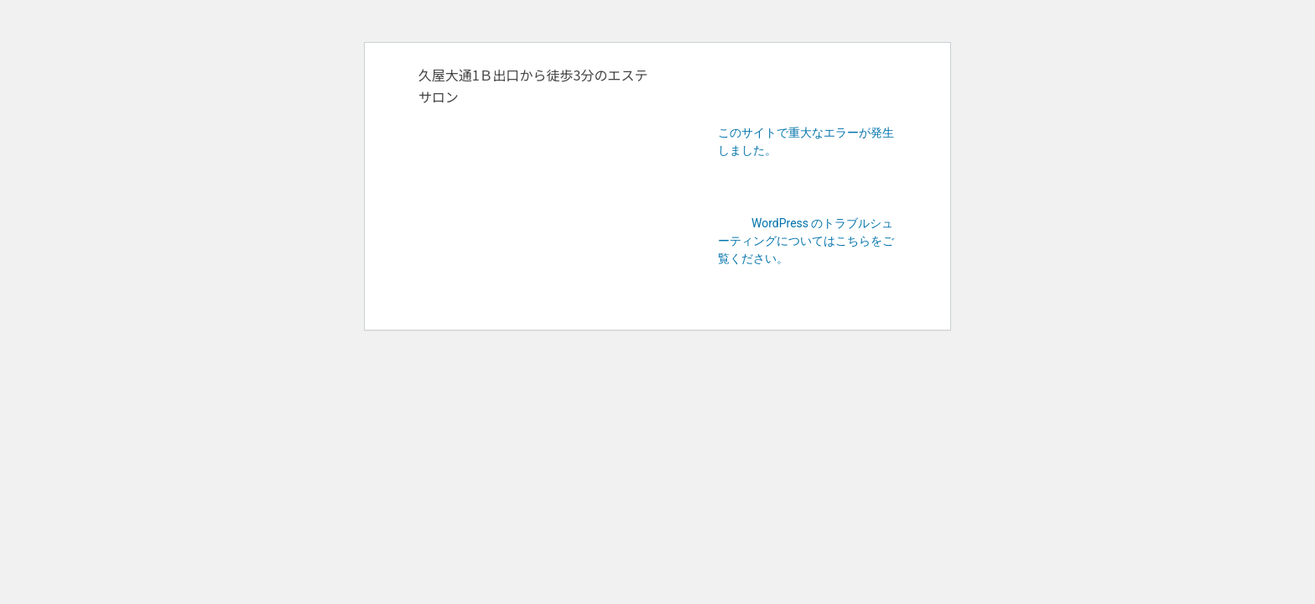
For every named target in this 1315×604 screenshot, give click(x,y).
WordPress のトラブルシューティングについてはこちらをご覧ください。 (806, 240)
